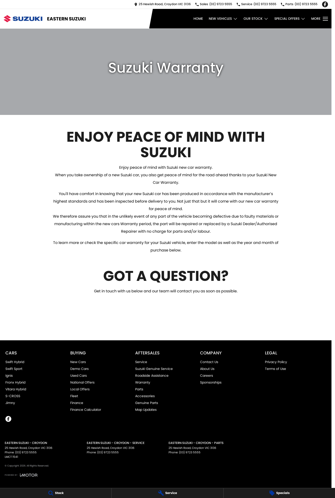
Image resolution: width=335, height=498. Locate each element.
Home (198, 18)
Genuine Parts (146, 402)
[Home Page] (23, 18)
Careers (206, 375)
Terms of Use (275, 368)
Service (141, 362)
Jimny (10, 402)
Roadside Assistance (152, 375)
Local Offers (80, 389)
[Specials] (279, 493)
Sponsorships (210, 382)
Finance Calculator (85, 409)
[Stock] (55, 493)
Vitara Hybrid (15, 389)
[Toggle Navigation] (319, 19)
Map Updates (146, 409)
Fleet (74, 396)
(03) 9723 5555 (26, 452)
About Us (207, 368)
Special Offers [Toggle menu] (289, 18)
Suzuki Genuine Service (154, 368)
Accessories (145, 396)
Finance (76, 402)
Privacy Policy (276, 362)
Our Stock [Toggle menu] (256, 18)
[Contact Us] (162, 4)
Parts (139, 389)
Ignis (9, 375)
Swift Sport (13, 368)
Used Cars (78, 375)
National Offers (82, 382)
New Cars (78, 362)
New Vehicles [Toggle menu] (223, 18)
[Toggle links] (21, 475)
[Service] (167, 493)
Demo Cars (79, 368)
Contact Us (209, 362)
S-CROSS (12, 396)
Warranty (142, 382)
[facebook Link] (325, 4)
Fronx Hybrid (15, 382)
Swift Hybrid (14, 362)
